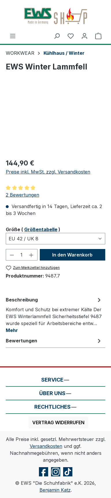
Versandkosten (46, 446)
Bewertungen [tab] (54, 341)
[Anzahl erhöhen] (31, 255)
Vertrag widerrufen (58, 422)
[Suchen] (57, 36)
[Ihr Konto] (84, 36)
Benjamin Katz (55, 490)
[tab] (54, 314)
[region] (55, 121)
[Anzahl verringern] (12, 255)
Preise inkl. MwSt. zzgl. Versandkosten (48, 172)
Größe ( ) (33, 229)
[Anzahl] (22, 255)
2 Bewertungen (22, 195)
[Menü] (13, 36)
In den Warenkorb (72, 255)
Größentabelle (40, 229)
